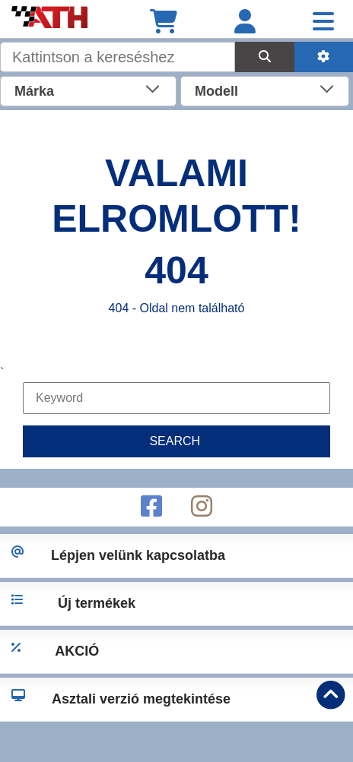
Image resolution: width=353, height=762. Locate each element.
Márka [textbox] (34, 91)
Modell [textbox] (216, 91)
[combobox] (88, 90)
